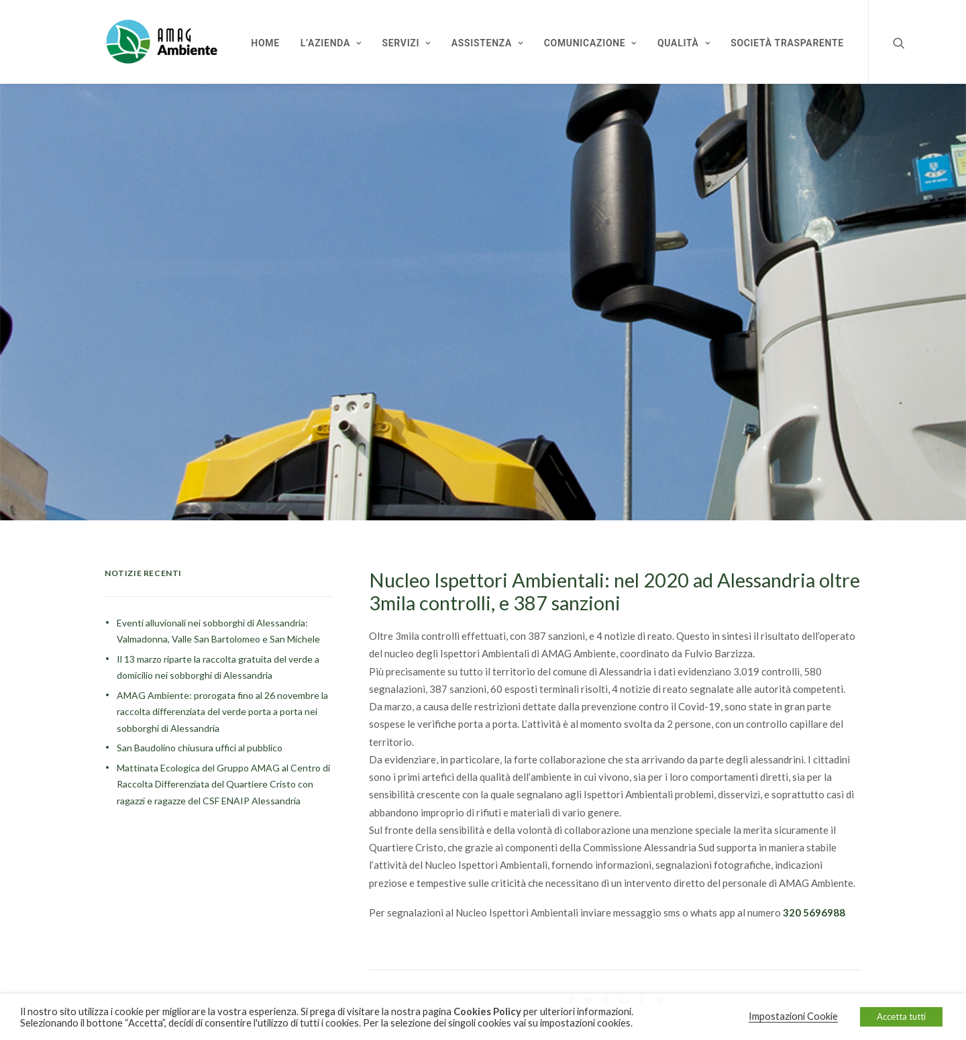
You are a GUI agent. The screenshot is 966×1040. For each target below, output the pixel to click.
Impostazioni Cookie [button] (793, 1016)
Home (265, 43)
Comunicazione (590, 43)
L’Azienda (331, 43)
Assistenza (487, 43)
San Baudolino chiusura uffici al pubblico (199, 737)
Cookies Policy (487, 1011)
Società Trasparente (787, 43)
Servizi (406, 43)
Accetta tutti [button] (901, 1016)
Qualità (683, 43)
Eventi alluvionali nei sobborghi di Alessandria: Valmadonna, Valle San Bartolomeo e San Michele (218, 620)
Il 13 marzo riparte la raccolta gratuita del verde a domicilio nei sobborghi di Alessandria (218, 656)
